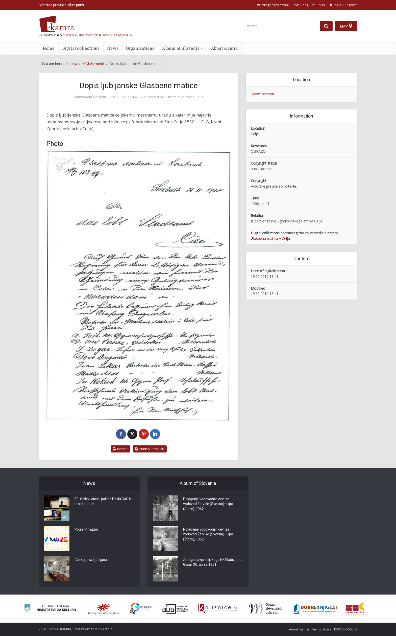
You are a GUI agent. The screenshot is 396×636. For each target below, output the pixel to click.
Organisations (140, 48)
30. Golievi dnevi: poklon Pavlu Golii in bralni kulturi (103, 501)
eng (305, 5)
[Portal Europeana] (141, 608)
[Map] (346, 26)
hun (322, 5)
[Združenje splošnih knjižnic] (354, 608)
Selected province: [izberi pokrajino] (61, 5)
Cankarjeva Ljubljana (91, 560)
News (112, 48)
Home (49, 48)
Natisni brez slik (150, 448)
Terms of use (321, 629)
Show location (262, 94)
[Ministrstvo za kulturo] (49, 608)
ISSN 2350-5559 (345, 629)
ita (313, 5)
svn (296, 5)
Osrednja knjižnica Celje (184, 97)
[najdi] (326, 26)
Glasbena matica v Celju (270, 238)
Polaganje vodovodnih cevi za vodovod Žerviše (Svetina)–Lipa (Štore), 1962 (208, 504)
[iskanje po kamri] (282, 26)
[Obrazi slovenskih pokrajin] (265, 608)
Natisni (120, 448)
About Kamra (224, 48)
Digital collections (81, 48)
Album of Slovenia (181, 48)
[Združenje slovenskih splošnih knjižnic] (217, 609)
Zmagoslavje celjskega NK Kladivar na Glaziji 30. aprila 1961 (210, 562)
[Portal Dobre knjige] (315, 609)
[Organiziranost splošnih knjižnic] (103, 608)
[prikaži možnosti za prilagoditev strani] (273, 5)
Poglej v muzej (86, 530)
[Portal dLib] (175, 608)
